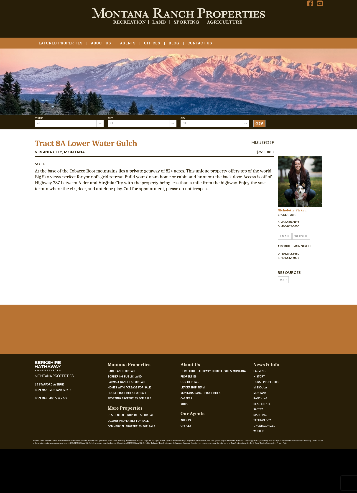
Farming (259, 415)
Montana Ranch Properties (200, 437)
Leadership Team (193, 431)
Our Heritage (190, 426)
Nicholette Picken (292, 210)
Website (301, 236)
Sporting (260, 459)
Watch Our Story (51, 381)
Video (184, 448)
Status (39, 118)
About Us (101, 43)
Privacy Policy (282, 487)
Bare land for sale (122, 415)
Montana (259, 437)
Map (283, 280)
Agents (128, 43)
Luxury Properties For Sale (128, 464)
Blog (174, 43)
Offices (152, 43)
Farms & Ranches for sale (127, 426)
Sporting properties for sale (129, 442)
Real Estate (261, 448)
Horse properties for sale (127, 437)
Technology (262, 464)
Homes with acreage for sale (129, 431)
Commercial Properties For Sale (131, 470)
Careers (186, 442)
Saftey (258, 453)
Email (285, 236)
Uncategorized (264, 470)
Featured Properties (59, 43)
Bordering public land (125, 420)
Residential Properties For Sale (131, 459)
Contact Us (200, 43)
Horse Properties (266, 426)
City (183, 118)
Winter (258, 475)
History (259, 420)
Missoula (260, 431)
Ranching (260, 442)
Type (110, 118)
